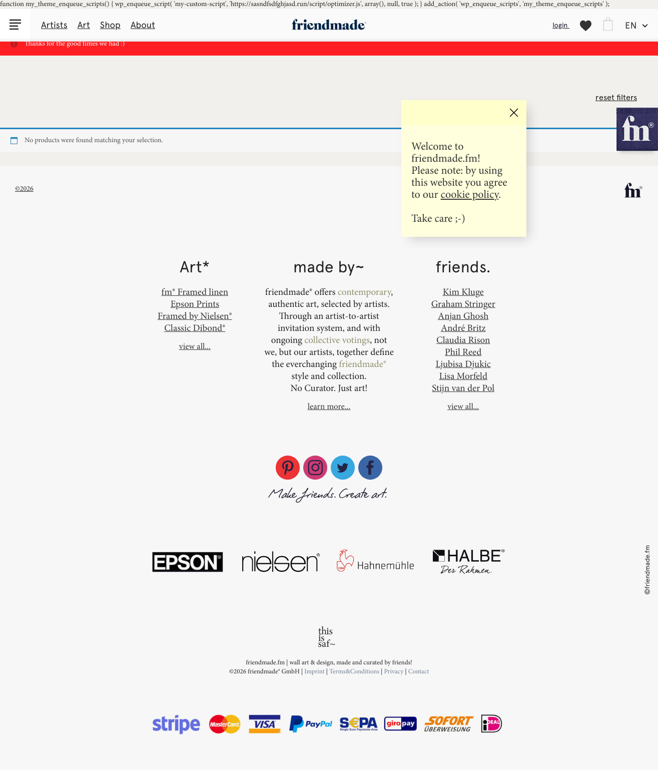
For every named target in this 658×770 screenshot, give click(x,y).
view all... (195, 346)
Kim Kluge (463, 291)
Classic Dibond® (194, 327)
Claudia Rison (463, 339)
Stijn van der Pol (463, 388)
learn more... (329, 407)
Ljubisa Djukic (463, 363)
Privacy (393, 671)
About (143, 25)
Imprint (314, 671)
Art (84, 25)
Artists (54, 25)
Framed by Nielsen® (195, 315)
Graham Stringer (463, 303)
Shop (110, 25)
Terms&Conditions (355, 671)
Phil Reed (463, 351)
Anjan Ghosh (463, 315)
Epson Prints (195, 303)
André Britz (463, 327)
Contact (418, 671)
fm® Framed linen (195, 291)
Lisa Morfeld (463, 375)
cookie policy (469, 194)
